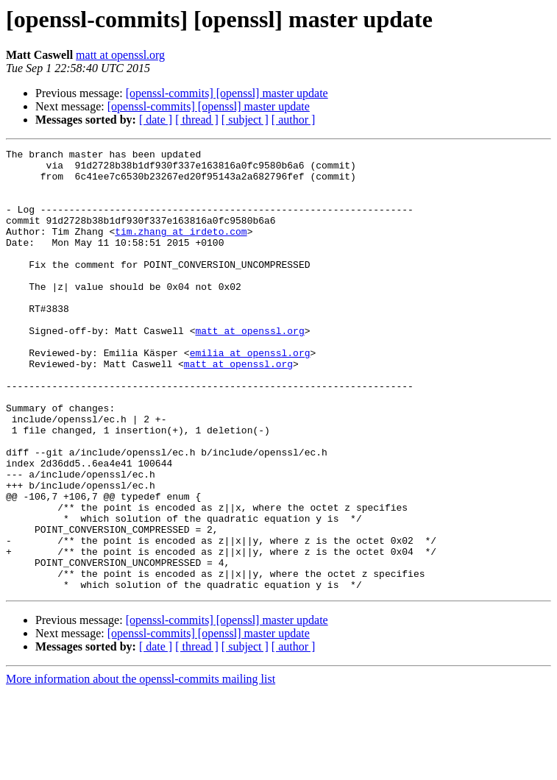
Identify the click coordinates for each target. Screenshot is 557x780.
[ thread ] (197, 119)
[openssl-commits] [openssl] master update (227, 93)
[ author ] (294, 119)
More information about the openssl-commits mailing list (140, 767)
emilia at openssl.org (250, 394)
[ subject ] (245, 119)
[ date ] (155, 119)
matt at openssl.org (120, 55)
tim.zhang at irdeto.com (180, 248)
